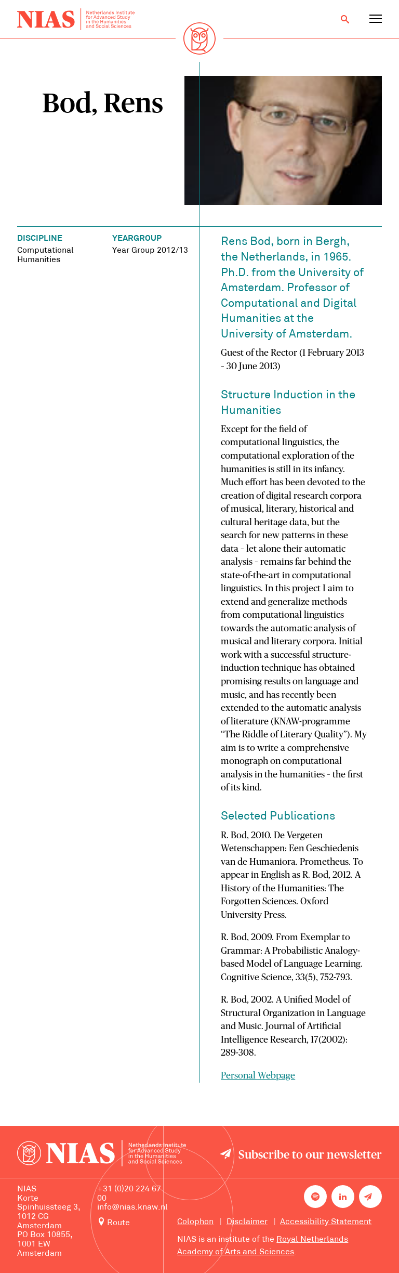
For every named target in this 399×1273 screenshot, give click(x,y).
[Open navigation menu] (375, 19)
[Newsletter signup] (370, 1196)
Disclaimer (247, 1222)
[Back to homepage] (75, 19)
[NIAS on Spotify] (315, 1196)
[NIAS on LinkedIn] (342, 1196)
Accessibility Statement (325, 1222)
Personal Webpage (258, 1076)
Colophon (195, 1222)
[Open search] (345, 19)
